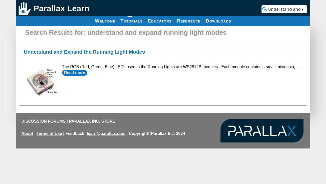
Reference (189, 21)
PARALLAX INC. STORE (92, 121)
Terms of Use (49, 133)
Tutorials (131, 20)
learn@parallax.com (106, 133)
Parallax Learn (61, 8)
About (27, 133)
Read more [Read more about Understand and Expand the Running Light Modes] (74, 73)
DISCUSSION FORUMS (43, 121)
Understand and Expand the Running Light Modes (84, 52)
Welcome (105, 21)
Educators (160, 21)
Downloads (218, 21)
